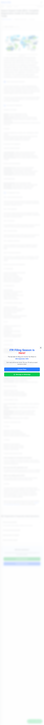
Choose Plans (22, 369)
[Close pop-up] (40, 347)
